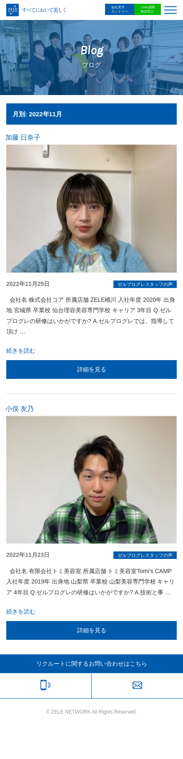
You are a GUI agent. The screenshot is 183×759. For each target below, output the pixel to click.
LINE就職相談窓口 (147, 9)
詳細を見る (91, 369)
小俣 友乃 (19, 408)
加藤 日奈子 (22, 137)
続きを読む (20, 350)
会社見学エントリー (119, 9)
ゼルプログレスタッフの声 (145, 284)
